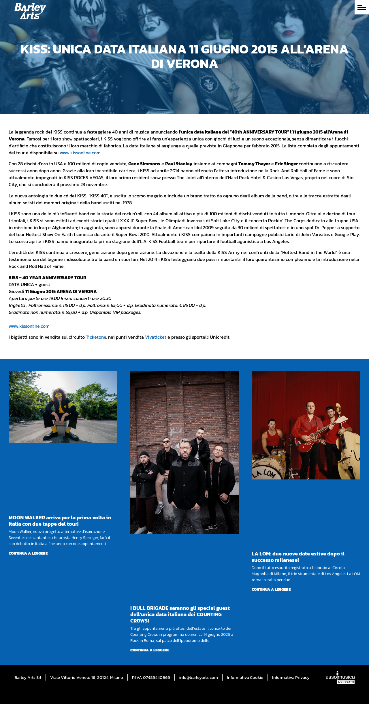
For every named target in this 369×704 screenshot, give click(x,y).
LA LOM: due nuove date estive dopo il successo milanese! (298, 557)
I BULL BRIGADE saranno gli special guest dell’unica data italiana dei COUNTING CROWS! (180, 614)
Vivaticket (155, 337)
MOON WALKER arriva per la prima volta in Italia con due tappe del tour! (60, 521)
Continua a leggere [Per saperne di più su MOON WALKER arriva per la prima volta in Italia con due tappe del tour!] (28, 553)
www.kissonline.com (80, 152)
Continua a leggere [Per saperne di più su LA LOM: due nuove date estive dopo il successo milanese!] (271, 589)
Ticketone (96, 337)
